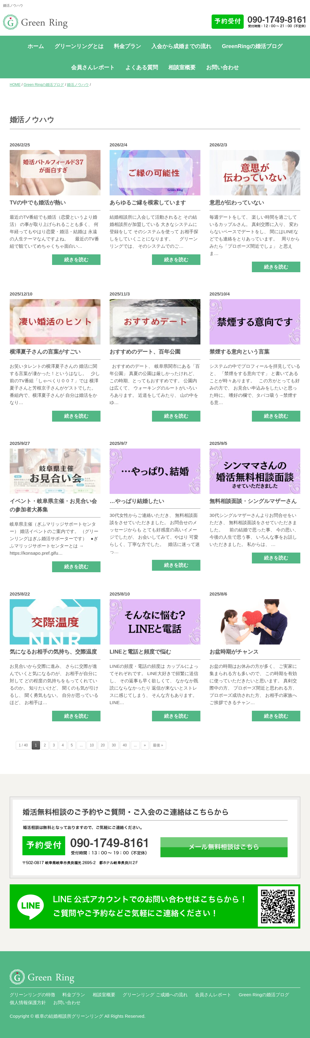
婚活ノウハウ (78, 85)
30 (114, 745)
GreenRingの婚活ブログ (252, 46)
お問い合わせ (222, 67)
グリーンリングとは (79, 46)
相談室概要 (182, 67)
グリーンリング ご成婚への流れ (155, 994)
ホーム (36, 46)
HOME (15, 85)
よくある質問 (141, 67)
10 (92, 745)
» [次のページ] (145, 745)
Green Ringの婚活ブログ (44, 85)
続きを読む (76, 259)
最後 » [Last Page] (158, 745)
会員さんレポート (93, 67)
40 (125, 745)
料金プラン (127, 46)
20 (103, 745)
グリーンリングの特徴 (32, 994)
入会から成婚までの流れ (181, 46)
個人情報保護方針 (28, 1002)
